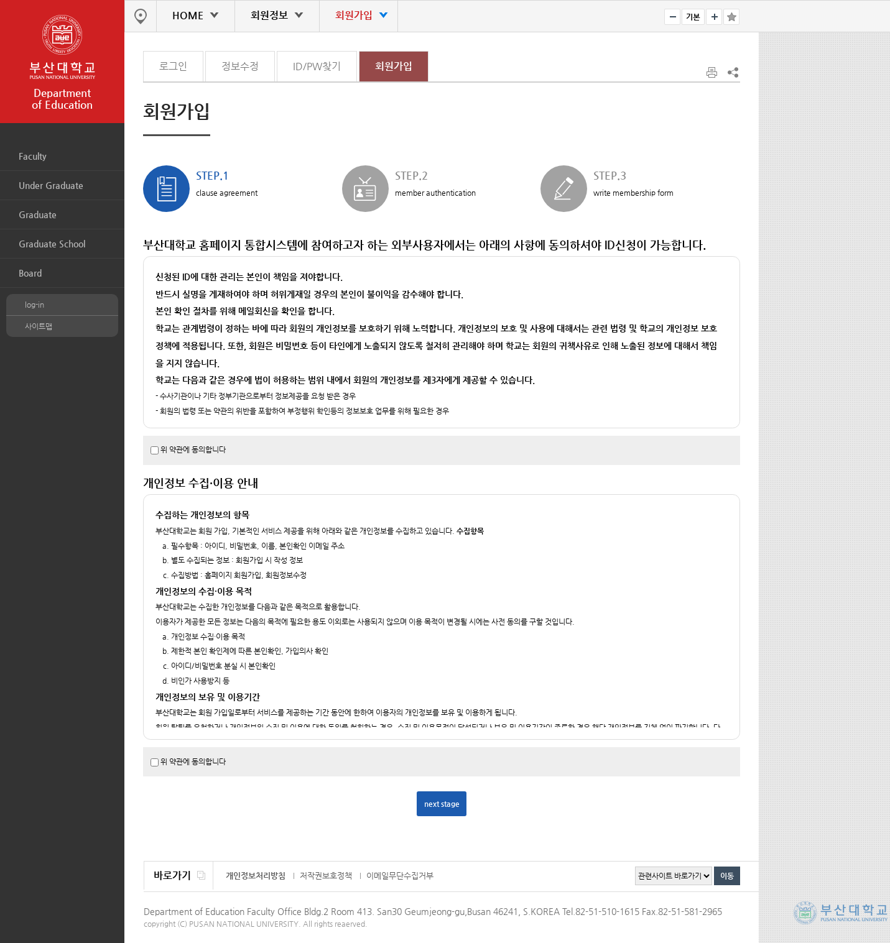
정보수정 (240, 66)
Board (30, 273)
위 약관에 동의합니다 (193, 449)
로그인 (173, 66)
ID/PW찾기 (317, 66)
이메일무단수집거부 (399, 875)
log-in (34, 304)
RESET (693, 17)
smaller (672, 17)
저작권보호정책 (326, 875)
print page (713, 73)
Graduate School (52, 244)
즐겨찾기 (731, 17)
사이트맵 (38, 326)
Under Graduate (51, 185)
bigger (714, 17)
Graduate (38, 214)
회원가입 (393, 66)
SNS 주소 (732, 72)
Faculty (33, 156)
